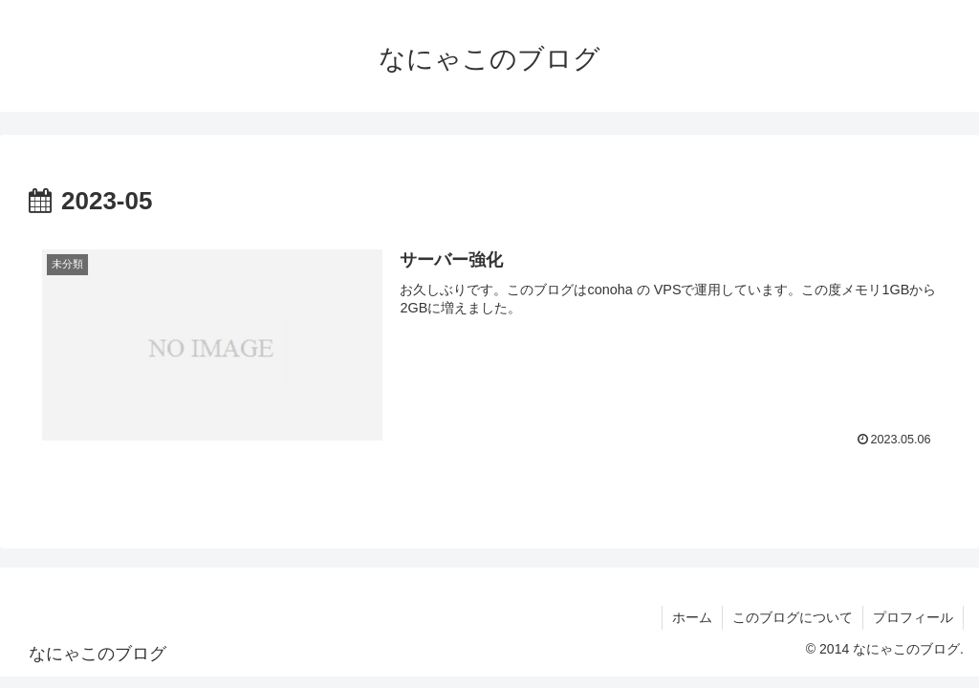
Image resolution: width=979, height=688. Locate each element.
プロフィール (913, 617)
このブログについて (792, 617)
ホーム (692, 617)
